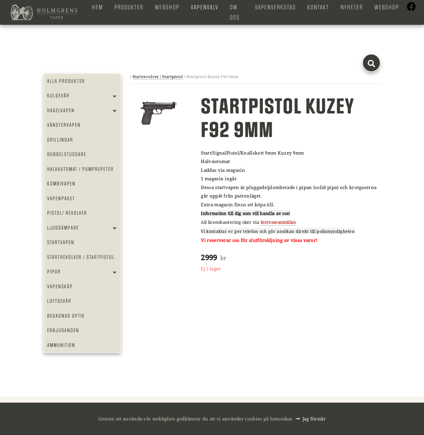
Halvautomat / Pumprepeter (80, 169)
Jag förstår (314, 419)
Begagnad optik (66, 316)
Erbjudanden (63, 330)
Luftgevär (59, 301)
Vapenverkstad (275, 7)
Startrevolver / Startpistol (81, 257)
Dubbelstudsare (66, 154)
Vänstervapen (64, 125)
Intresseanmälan (278, 222)
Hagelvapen (61, 110)
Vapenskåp (60, 286)
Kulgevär (58, 96)
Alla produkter (66, 81)
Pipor (54, 272)
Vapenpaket (61, 198)
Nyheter (352, 7)
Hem (97, 7)
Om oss (235, 12)
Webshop (167, 7)
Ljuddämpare (63, 228)
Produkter (128, 7)
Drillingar (60, 140)
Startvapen (60, 242)
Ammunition (61, 345)
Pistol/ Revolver (67, 213)
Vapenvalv (204, 7)
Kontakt (318, 7)
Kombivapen (61, 184)
